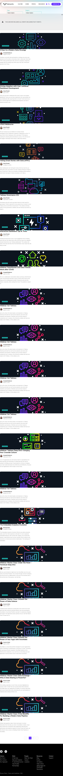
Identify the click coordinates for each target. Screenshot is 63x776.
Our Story (2, 746)
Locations (26, 750)
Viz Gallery (39, 750)
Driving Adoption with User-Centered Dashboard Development (14, 76)
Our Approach (3, 750)
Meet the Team (28, 746)
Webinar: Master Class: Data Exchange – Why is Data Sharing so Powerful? (15, 665)
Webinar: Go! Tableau (8, 294)
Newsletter (40, 757)
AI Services (15, 746)
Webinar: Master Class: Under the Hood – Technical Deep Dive (15, 552)
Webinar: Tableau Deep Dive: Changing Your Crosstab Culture (15, 440)
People (26, 744)
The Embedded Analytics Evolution (13, 513)
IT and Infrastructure (17, 750)
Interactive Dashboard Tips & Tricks (13, 220)
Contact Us (56, 4)
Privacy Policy (3, 761)
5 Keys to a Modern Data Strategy (13, 38)
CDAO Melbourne (6, 113)
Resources (39, 744)
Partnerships (15, 754)
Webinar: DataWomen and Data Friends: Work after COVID (15, 257)
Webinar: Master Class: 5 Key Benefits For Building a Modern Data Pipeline (14, 703)
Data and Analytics (17, 748)
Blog (38, 746)
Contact (51, 744)
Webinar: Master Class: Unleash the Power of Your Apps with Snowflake (13, 627)
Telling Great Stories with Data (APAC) (15, 149)
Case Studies (15, 752)
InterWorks (8, 4)
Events (38, 748)
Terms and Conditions (14, 761)
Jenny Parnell (6, 79)
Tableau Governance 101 (9, 183)
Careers (26, 748)
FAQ (21, 761)
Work (13, 744)
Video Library (40, 752)
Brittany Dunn (6, 516)
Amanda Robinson (7, 41)
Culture (2, 744)
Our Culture (3, 748)
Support (51, 746)
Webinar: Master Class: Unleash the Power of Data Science (13, 589)
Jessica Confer (6, 556)
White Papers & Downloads (41, 754)
